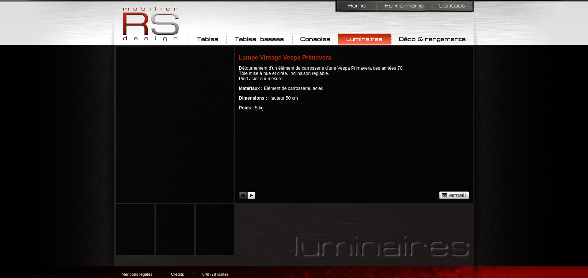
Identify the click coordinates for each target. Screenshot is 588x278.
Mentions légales (137, 274)
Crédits (177, 274)
